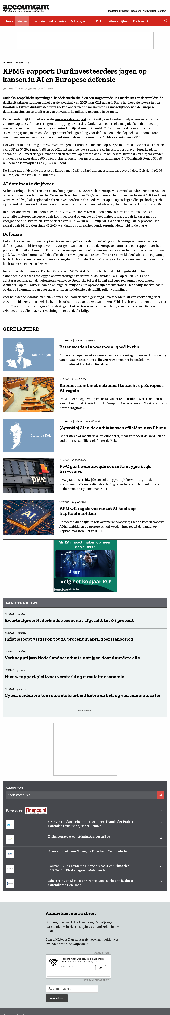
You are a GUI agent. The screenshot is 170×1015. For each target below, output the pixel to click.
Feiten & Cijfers (118, 21)
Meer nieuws (85, 710)
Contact (162, 11)
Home (9, 21)
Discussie (38, 21)
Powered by (84, 810)
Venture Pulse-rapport (70, 119)
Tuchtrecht (140, 21)
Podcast (124, 11)
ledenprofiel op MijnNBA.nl (69, 944)
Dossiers (136, 11)
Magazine (113, 11)
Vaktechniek (57, 21)
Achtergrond (79, 21)
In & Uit (97, 21)
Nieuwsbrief (149, 11)
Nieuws (22, 21)
